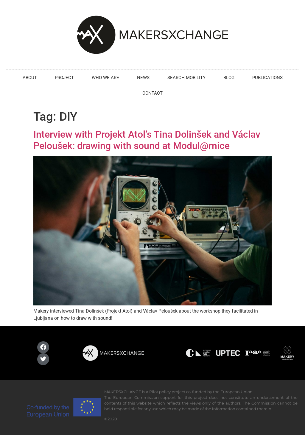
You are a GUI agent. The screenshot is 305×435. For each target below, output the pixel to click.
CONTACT (152, 93)
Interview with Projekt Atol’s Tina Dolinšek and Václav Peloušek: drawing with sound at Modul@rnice (146, 140)
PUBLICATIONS (267, 77)
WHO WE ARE (105, 77)
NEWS (143, 77)
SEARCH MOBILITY (186, 77)
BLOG (228, 77)
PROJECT (64, 77)
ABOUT (30, 77)
